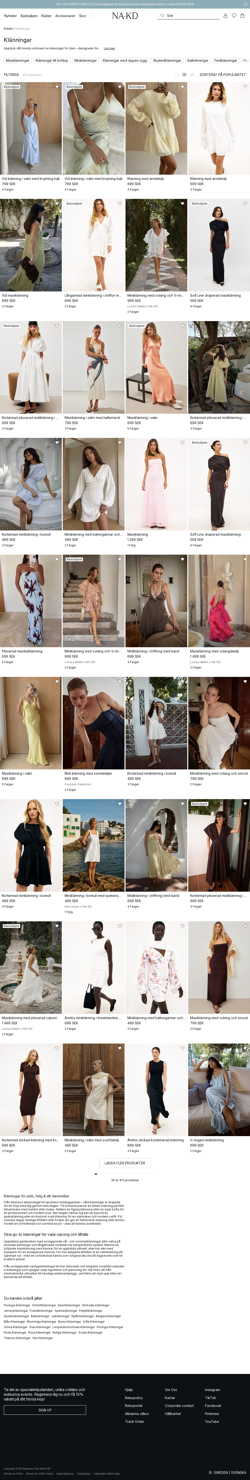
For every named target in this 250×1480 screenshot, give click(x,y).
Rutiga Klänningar (65, 1332)
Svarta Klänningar (90, 1332)
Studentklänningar (16, 1316)
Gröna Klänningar (15, 1327)
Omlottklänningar (44, 1305)
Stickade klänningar (95, 1305)
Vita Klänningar (42, 1338)
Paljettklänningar (90, 1310)
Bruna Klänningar (69, 1321)
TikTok (210, 1398)
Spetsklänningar (66, 1310)
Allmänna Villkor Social (39, 1473)
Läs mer (109, 48)
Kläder (8, 28)
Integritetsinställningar (107, 1473)
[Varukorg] (242, 15)
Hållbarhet (173, 1414)
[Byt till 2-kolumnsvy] (184, 74)
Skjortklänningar (69, 1305)
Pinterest (212, 1414)
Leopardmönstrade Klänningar (74, 1327)
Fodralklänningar (41, 1310)
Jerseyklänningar (16, 1310)
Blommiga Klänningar (41, 1321)
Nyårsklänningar (83, 1316)
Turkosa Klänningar (17, 1338)
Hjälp (129, 1390)
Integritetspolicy (65, 1473)
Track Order (134, 1421)
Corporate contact (179, 1406)
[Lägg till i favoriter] (57, 87)
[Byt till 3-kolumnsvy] (192, 74)
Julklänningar (60, 1316)
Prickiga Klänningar (17, 1305)
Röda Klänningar (15, 1332)
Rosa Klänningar (39, 1332)
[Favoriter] (234, 15)
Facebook (213, 1406)
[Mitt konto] (225, 15)
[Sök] (189, 15)
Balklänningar (40, 1316)
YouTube (212, 1421)
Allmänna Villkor (13, 1473)
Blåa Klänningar (14, 1321)
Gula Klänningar (40, 1327)
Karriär (170, 1398)
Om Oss (171, 1390)
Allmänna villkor (137, 1414)
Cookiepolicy (84, 1473)
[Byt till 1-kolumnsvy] (177, 74)
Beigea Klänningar (108, 1316)
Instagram (212, 1390)
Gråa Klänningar (94, 1321)
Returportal (133, 1406)
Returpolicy (134, 1398)
